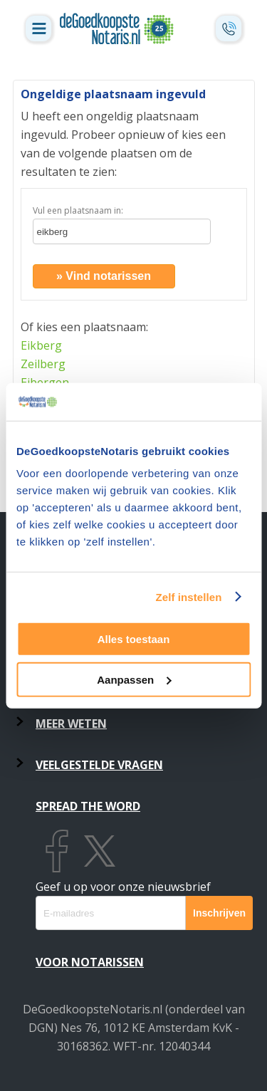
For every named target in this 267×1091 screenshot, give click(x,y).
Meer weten (71, 723)
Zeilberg (43, 364)
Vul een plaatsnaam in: (78, 210)
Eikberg (41, 345)
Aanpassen (134, 679)
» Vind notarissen (103, 276)
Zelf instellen (188, 596)
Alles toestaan (134, 639)
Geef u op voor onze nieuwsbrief (123, 886)
